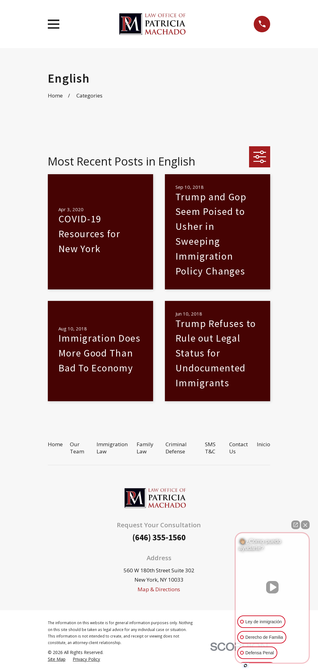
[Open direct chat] (295, 524)
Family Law (145, 448)
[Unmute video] (272, 587)
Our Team (77, 448)
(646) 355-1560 (159, 537)
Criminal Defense (176, 448)
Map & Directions (159, 589)
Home (55, 444)
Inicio (263, 444)
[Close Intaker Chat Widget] (305, 524)
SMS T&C (210, 448)
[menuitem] (57, 659)
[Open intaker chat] (245, 665)
